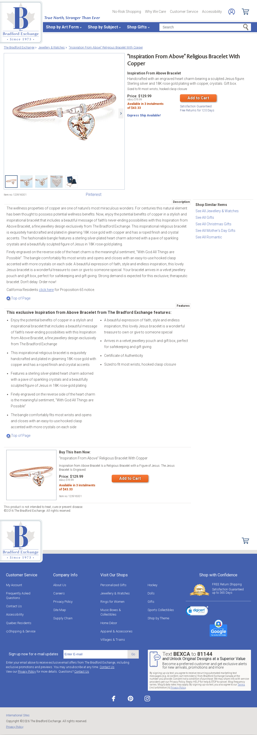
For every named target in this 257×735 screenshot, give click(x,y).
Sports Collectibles (161, 610)
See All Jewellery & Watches (217, 211)
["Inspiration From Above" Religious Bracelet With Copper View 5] (71, 181)
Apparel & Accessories (116, 631)
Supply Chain (63, 618)
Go (133, 654)
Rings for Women (112, 601)
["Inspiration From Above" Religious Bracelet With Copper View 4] (56, 181)
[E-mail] (95, 654)
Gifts (151, 601)
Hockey (152, 585)
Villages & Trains (112, 639)
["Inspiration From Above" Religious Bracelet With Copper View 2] (26, 181)
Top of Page (18, 298)
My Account (14, 585)
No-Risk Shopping (126, 12)
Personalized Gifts (113, 585)
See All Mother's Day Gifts (215, 231)
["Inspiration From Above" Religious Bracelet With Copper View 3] (41, 181)
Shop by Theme (158, 618)
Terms (241, 684)
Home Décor (108, 623)
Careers (59, 593)
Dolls (151, 593)
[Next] (120, 113)
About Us (59, 585)
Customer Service (184, 12)
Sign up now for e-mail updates (33, 654)
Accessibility (212, 12)
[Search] (205, 27)
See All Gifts (205, 217)
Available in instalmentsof (145, 107)
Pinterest (93, 194)
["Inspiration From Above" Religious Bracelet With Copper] (64, 113)
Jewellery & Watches (115, 593)
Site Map (59, 610)
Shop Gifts (137, 27)
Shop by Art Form (62, 27)
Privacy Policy (63, 601)
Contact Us (14, 606)
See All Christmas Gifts (213, 224)
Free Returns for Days (197, 108)
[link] (197, 611)
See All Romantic (209, 237)
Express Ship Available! (144, 116)
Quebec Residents (18, 623)
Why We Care (155, 12)
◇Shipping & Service (20, 631)
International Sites (18, 715)
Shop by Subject (103, 27)
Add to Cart (198, 98)
